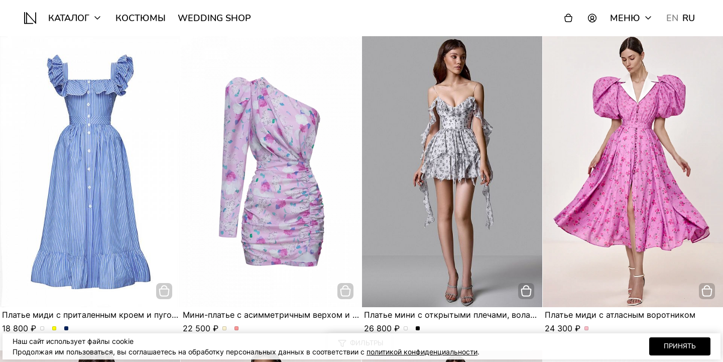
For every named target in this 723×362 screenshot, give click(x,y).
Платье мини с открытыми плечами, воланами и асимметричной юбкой (508, 315)
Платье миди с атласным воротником (620, 315)
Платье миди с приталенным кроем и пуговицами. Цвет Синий (66, 328)
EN (672, 18)
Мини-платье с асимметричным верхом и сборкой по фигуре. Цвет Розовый (236, 328)
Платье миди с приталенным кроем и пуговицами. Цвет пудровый (42, 328)
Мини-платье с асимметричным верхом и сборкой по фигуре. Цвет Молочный (224, 328)
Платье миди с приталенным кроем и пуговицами (102, 315)
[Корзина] (568, 18)
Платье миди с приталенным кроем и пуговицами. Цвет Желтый (54, 328)
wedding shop (214, 18)
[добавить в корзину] (164, 291)
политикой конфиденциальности (422, 351)
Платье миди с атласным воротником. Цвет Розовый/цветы (586, 328)
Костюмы (140, 18)
